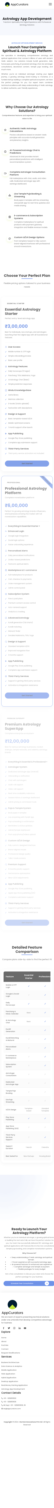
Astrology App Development (13, 1389)
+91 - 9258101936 (9, 1402)
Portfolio (4, 1345)
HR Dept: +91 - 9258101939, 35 (14, 1405)
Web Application (8, 1374)
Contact (4, 1349)
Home (3, 1337)
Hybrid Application (8, 1377)
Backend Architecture (10, 1362)
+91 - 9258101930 (9, 1398)
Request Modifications (10, 1353)
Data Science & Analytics (11, 1366)
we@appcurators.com (12, 1409)
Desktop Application (9, 1381)
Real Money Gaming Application (14, 1385)
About (3, 1341)
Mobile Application (9, 1370)
